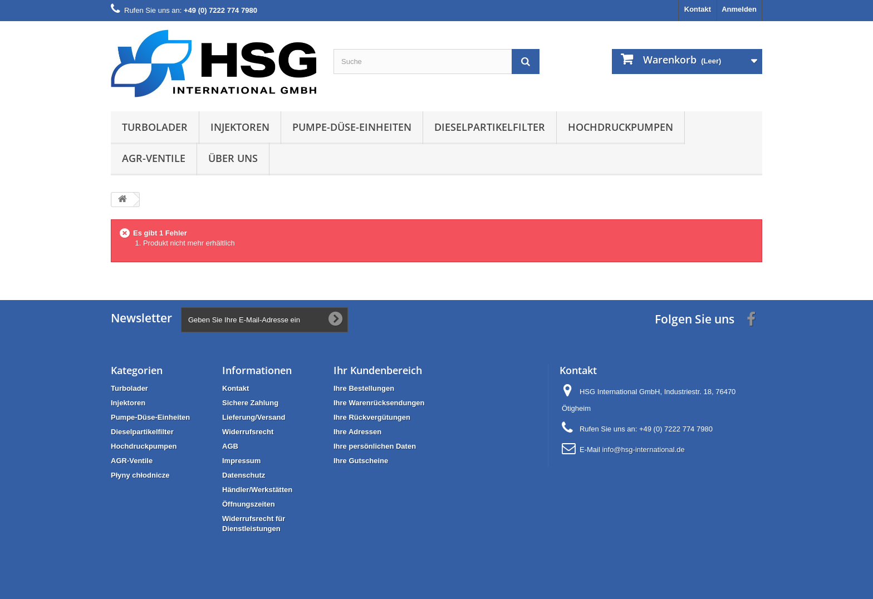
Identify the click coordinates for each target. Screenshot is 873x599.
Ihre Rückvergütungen (371, 417)
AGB (230, 446)
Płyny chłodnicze (140, 475)
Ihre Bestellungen (363, 388)
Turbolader (155, 127)
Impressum (241, 460)
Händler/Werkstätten (257, 489)
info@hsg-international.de (643, 449)
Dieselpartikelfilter (489, 127)
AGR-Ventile (153, 158)
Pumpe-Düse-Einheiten (351, 127)
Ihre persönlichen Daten (374, 446)
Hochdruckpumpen (620, 127)
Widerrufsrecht (247, 432)
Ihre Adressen (357, 432)
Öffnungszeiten (248, 504)
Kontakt (697, 9)
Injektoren (239, 127)
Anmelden (739, 9)
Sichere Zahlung (250, 403)
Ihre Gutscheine (360, 460)
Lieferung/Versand (253, 417)
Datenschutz (243, 475)
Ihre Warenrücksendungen (379, 403)
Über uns (233, 158)
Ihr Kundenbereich (377, 370)
